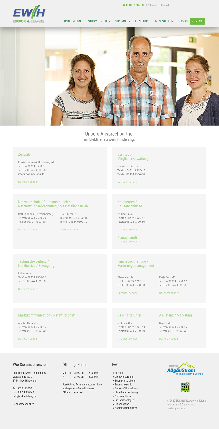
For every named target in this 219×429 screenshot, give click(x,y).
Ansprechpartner (25, 404)
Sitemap (152, 5)
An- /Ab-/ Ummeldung (126, 388)
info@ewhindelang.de (24, 396)
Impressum (173, 404)
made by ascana (176, 408)
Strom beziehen (99, 21)
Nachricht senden (28, 181)
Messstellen (164, 21)
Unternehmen (73, 21)
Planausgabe (122, 404)
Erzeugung (142, 21)
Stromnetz (122, 21)
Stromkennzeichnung (126, 392)
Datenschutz (188, 404)
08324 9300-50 (26, 392)
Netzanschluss (123, 396)
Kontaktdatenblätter (126, 408)
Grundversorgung (124, 377)
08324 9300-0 (24, 388)
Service (183, 21)
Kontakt (164, 5)
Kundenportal (134, 5)
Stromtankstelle (123, 384)
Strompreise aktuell (125, 380)
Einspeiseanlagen (124, 400)
